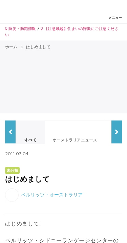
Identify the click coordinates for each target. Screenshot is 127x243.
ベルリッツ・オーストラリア (52, 194)
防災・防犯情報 (20, 28)
